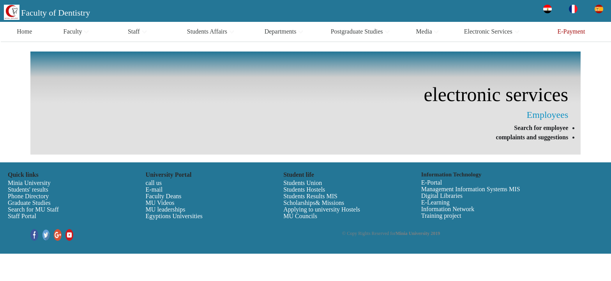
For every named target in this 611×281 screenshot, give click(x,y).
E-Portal (431, 182)
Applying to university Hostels (321, 209)
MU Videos (160, 202)
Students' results (28, 189)
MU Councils (300, 216)
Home (24, 31)
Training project (441, 215)
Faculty (76, 31)
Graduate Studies (29, 202)
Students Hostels (304, 189)
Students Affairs (211, 31)
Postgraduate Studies (360, 31)
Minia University (29, 183)
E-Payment (571, 31)
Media (428, 31)
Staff (137, 31)
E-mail (154, 189)
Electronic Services (492, 31)
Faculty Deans (164, 196)
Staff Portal (22, 216)
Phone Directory (28, 196)
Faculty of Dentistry (55, 13)
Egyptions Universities (174, 216)
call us (154, 183)
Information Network (447, 209)
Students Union (302, 183)
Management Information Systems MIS (470, 189)
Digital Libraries (442, 195)
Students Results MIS (310, 196)
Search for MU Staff (33, 209)
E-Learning (435, 202)
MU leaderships (165, 209)
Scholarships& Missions (313, 202)
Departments (284, 31)
